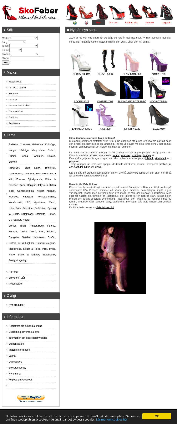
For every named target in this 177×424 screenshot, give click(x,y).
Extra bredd (41, 173)
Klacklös (13, 196)
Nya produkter (16, 304)
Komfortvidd (15, 202)
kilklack (149, 158)
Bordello (13, 93)
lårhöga (147, 155)
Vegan (26, 219)
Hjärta (22, 185)
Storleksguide (16, 343)
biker (87, 166)
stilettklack (160, 158)
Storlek (6, 54)
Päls (18, 208)
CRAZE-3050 (105, 74)
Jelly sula (43, 185)
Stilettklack (27, 213)
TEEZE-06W (158, 128)
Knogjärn (28, 196)
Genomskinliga (25, 190)
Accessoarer (16, 283)
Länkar (12, 355)
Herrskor (13, 271)
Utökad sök (131, 22)
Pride (52, 248)
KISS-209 (105, 128)
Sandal (24, 155)
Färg (4, 42)
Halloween (38, 237)
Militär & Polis (31, 248)
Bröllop (12, 225)
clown (98, 166)
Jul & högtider (26, 243)
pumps (115, 155)
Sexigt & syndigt (18, 260)
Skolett (51, 155)
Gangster (14, 237)
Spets (16, 213)
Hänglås (31, 185)
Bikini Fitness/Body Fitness (37, 225)
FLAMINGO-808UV (81, 128)
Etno (41, 231)
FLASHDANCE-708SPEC (132, 101)
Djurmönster (15, 173)
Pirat (44, 248)
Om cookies (15, 361)
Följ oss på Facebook (21, 379)
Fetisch (51, 231)
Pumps (12, 155)
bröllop (163, 164)
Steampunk (49, 254)
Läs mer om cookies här (112, 420)
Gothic (12, 243)
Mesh (52, 202)
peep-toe (74, 161)
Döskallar (29, 173)
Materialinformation (19, 349)
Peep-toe (28, 208)
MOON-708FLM (158, 101)
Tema (5, 45)
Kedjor (40, 190)
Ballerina (13, 144)
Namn (5, 58)
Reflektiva (40, 208)
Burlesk (13, 231)
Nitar (11, 208)
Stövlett (13, 161)
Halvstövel (37, 144)
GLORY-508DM (81, 74)
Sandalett (38, 155)
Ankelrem (14, 167)
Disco (33, 231)
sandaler (125, 155)
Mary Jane (38, 150)
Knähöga (50, 144)
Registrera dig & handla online (25, 325)
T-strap (51, 213)
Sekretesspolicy (17, 367)
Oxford (51, 150)
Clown (23, 231)
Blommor (50, 167)
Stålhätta (40, 213)
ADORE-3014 (81, 101)
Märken (6, 38)
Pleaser (13, 99)
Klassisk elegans (45, 243)
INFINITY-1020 (132, 128)
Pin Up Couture (17, 87)
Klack (5, 50)
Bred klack (32, 167)
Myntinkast (40, 202)
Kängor (13, 150)
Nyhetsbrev (15, 373)
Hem (98, 22)
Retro (12, 254)
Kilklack (51, 190)
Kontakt (149, 22)
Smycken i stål (17, 277)
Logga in (166, 22)
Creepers (25, 144)
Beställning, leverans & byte (24, 331)
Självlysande (35, 179)
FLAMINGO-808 (132, 74)
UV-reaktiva (15, 219)
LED (27, 202)
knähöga (136, 155)
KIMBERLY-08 (105, 101)
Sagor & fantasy (28, 254)
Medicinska (15, 248)
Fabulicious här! (105, 207)
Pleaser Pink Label (19, 105)
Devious (13, 117)
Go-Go (51, 237)
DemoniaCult (16, 111)
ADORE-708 (158, 74)
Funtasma (14, 123)
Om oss (113, 22)
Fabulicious (15, 81)
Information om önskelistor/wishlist (28, 337)
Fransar (20, 179)
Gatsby (26, 237)
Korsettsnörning (46, 196)
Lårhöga (24, 150)
